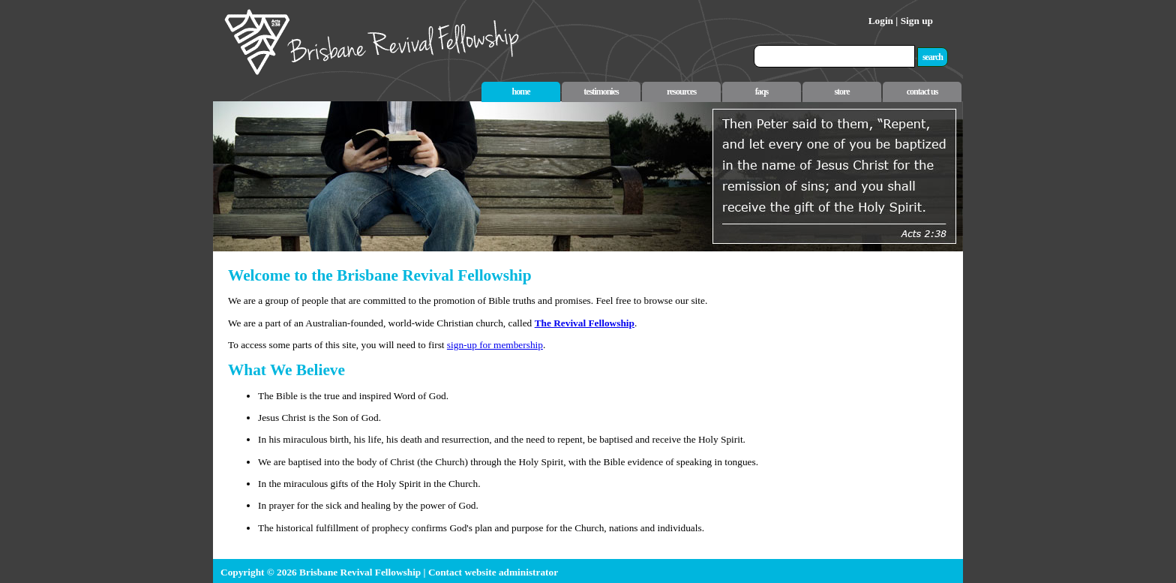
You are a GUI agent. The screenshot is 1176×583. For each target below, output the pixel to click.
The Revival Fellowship (584, 323)
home (521, 91)
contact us (922, 91)
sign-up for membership (495, 344)
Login (880, 20)
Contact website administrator (493, 572)
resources (681, 91)
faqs (761, 91)
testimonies (601, 91)
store (841, 91)
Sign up (917, 20)
